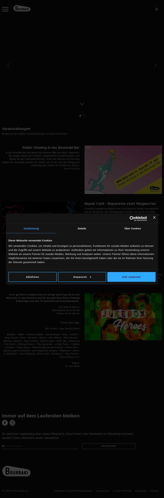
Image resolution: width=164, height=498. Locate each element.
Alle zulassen (131, 276)
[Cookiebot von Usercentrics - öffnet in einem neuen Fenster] (132, 218)
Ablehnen (32, 276)
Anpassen (82, 276)
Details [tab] (82, 228)
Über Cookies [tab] (132, 228)
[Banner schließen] (154, 218)
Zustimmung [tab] (31, 228)
